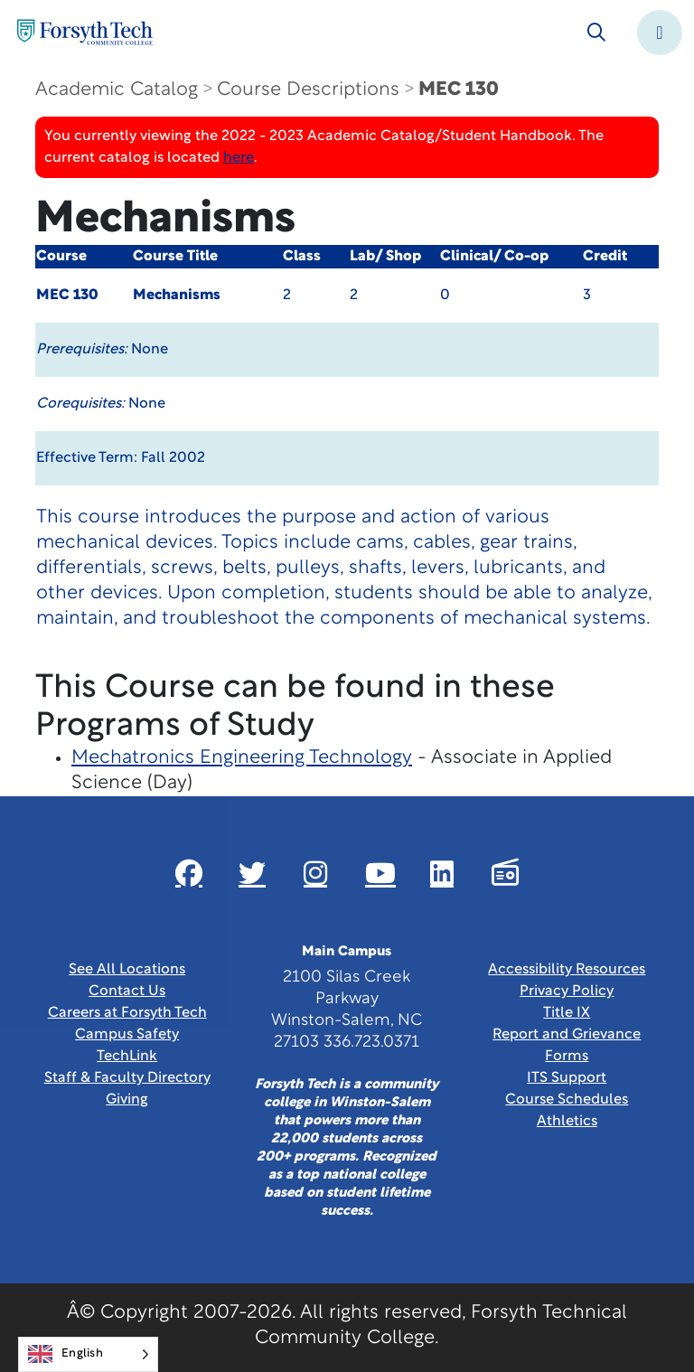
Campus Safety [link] (127, 1035)
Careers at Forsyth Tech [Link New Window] (127, 1013)
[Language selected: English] (88, 1354)
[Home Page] (85, 32)
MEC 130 (458, 89)
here (238, 158)
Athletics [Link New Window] (567, 1121)
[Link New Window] (188, 873)
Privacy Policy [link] (567, 991)
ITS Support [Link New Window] (566, 1078)
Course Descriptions (308, 89)
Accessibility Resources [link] (566, 970)
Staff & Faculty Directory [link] (127, 1078)
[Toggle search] (596, 32)
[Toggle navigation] (659, 32)
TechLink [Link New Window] (127, 1056)
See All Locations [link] (127, 970)
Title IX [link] (566, 1013)
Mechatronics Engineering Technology (241, 757)
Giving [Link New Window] (127, 1100)
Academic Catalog (116, 89)
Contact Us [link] (127, 991)
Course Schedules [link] (566, 1100)
